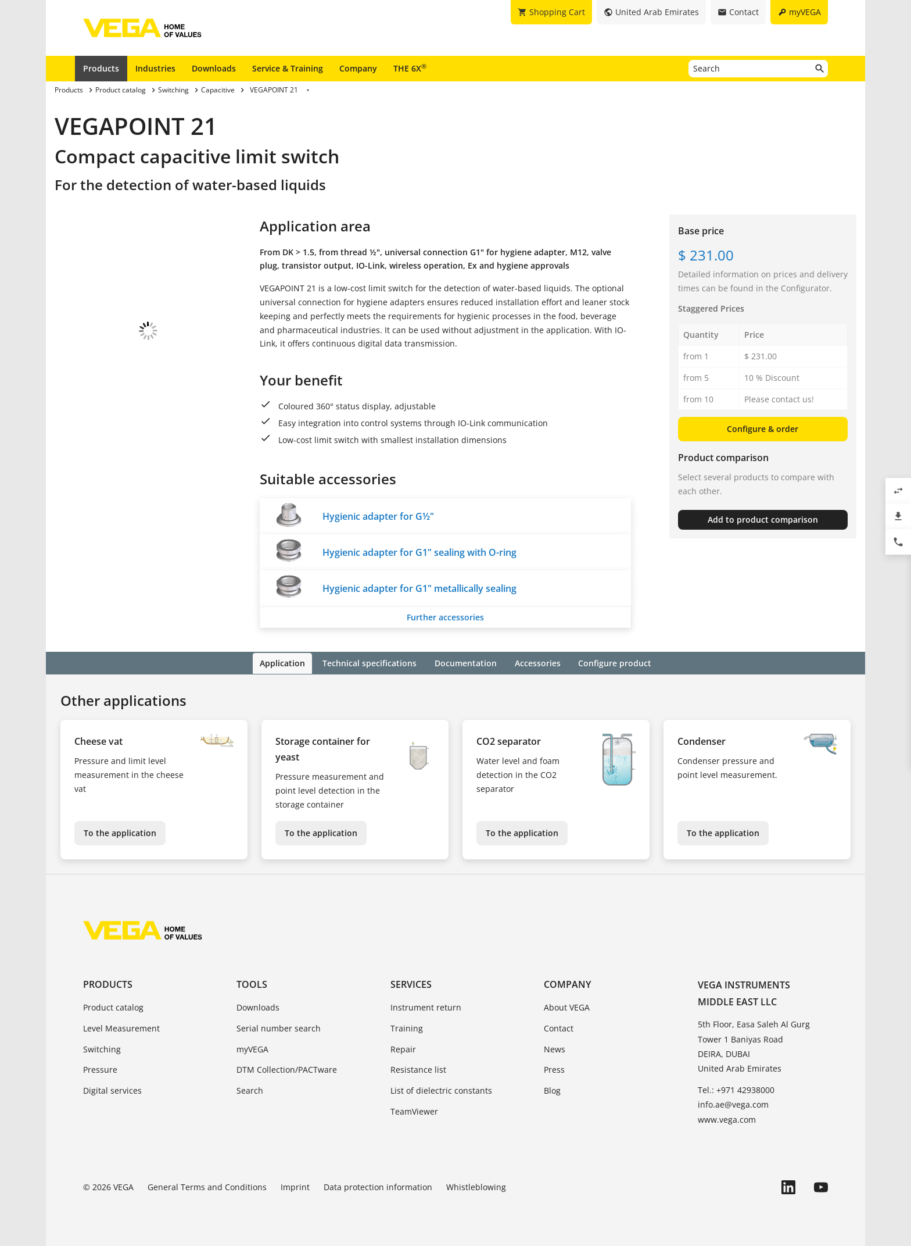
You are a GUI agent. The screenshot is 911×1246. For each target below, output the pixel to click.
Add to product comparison (763, 519)
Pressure (100, 1068)
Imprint (295, 1185)
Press (554, 1068)
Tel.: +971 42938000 (736, 1089)
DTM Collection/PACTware (286, 1068)
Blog (552, 1089)
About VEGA (567, 1006)
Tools (251, 983)
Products (101, 68)
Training (406, 1027)
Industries (155, 68)
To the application (120, 831)
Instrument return (425, 1006)
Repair (403, 1048)
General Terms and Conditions (207, 1185)
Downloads (214, 68)
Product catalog (113, 1006)
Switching (102, 1048)
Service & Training (287, 68)
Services (411, 983)
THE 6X (409, 68)
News (554, 1048)
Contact (558, 1027)
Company (358, 68)
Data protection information (378, 1185)
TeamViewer (414, 1110)
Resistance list (418, 1068)
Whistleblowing (476, 1185)
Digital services (112, 1089)
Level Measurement (121, 1027)
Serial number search (278, 1027)
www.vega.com (727, 1118)
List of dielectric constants (441, 1089)
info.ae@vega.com (733, 1103)
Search (249, 1089)
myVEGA (252, 1048)
